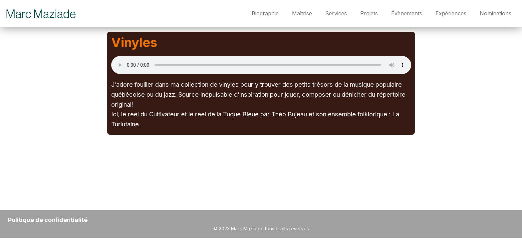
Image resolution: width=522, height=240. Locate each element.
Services (336, 13)
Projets (369, 13)
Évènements (406, 13)
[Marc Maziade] (41, 13)
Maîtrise (302, 13)
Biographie (265, 13)
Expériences (450, 13)
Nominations (495, 13)
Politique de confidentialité (48, 219)
